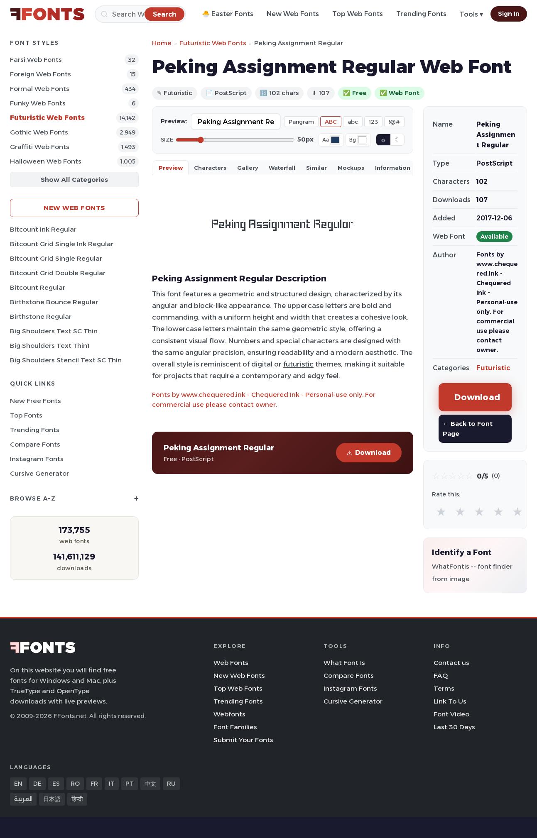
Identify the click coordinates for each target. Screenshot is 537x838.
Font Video (451, 714)
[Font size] (235, 140)
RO (75, 783)
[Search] (140, 14)
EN (18, 783)
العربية (23, 799)
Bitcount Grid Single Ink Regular (61, 244)
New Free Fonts (35, 401)
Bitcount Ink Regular (43, 229)
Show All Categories (74, 179)
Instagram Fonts (37, 459)
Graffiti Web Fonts (39, 147)
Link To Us (450, 701)
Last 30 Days (454, 727)
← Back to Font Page (468, 428)
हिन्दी (77, 799)
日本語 (52, 799)
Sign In (509, 13)
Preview (171, 167)
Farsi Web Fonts (36, 60)
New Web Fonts (293, 14)
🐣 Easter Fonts (227, 14)
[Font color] (335, 140)
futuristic (298, 364)
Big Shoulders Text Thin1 (49, 345)
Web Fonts (230, 663)
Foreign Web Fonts (40, 74)
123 (373, 121)
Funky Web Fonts (38, 103)
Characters (210, 167)
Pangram (301, 121)
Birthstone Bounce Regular (54, 302)
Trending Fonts (421, 14)
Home (162, 43)
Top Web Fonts (357, 14)
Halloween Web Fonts (45, 161)
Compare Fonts (35, 444)
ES (56, 783)
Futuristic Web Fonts (47, 118)
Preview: (174, 121)
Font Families (235, 727)
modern (349, 352)
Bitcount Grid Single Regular (56, 258)
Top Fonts (26, 415)
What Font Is (344, 663)
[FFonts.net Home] (47, 14)
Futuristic (493, 368)
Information (392, 167)
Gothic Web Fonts (39, 132)
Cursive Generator (39, 473)
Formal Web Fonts (39, 89)
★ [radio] (441, 511)
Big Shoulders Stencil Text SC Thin (66, 360)
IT (112, 783)
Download (369, 453)
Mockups (351, 167)
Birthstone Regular (40, 316)
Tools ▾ (471, 14)
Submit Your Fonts (243, 740)
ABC (331, 121)
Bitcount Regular (37, 287)
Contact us (451, 663)
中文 (150, 783)
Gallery (247, 167)
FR (94, 783)
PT (129, 783)
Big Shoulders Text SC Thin (54, 331)
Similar (316, 167)
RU (171, 783)
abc (353, 121)
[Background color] (362, 140)
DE (37, 783)
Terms (444, 688)
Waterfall (282, 167)
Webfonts (229, 714)
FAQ (441, 675)
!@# (394, 121)
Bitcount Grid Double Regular (57, 273)
